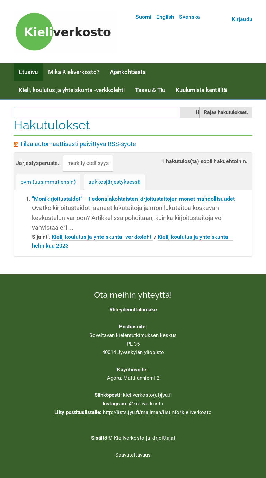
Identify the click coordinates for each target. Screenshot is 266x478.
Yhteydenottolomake (133, 310)
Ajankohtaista (128, 71)
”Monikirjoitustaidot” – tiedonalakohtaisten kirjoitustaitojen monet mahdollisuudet (133, 198)
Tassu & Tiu (150, 89)
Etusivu (28, 71)
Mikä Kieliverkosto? (73, 71)
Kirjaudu (242, 19)
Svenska (189, 17)
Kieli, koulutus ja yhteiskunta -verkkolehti (72, 89)
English (165, 17)
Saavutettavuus (133, 455)
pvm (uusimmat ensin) (48, 181)
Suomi (143, 17)
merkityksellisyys (88, 163)
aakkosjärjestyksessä (114, 181)
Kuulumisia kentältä (201, 89)
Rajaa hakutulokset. (226, 112)
